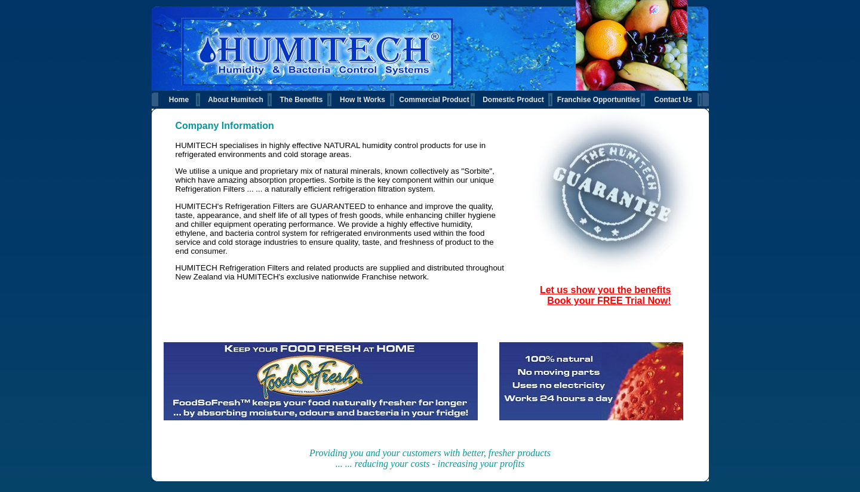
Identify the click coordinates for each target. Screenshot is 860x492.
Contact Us (673, 100)
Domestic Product (513, 100)
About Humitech (235, 100)
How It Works (362, 100)
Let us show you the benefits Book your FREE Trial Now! (605, 295)
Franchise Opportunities (598, 100)
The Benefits (301, 100)
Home (179, 100)
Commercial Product (434, 100)
